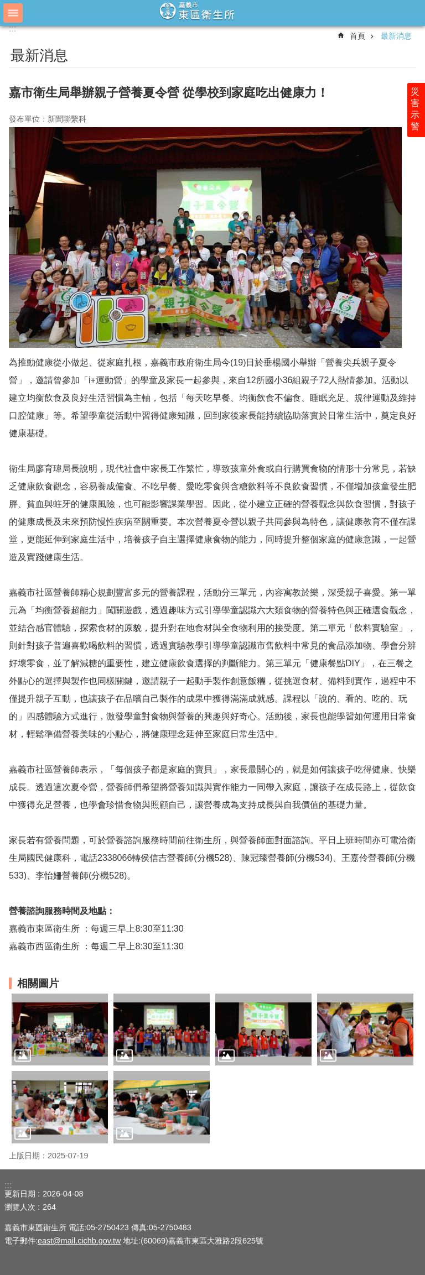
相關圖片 (38, 983)
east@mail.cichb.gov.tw (79, 1240)
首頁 (357, 36)
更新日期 (19, 1193)
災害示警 (415, 109)
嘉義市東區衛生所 (212, 12)
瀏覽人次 (19, 1207)
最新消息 (396, 36)
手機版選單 (13, 13)
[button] (60, 1030)
